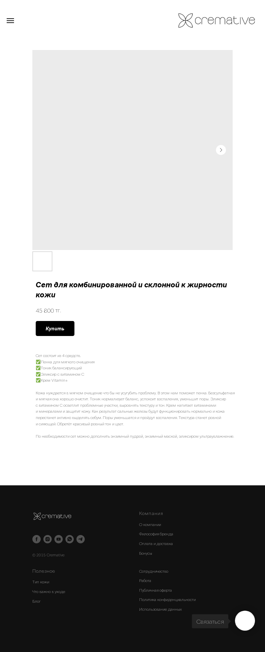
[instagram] (47, 539)
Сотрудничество (153, 571)
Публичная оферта (155, 590)
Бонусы (145, 553)
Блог (36, 601)
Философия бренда (156, 533)
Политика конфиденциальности (167, 599)
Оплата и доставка (156, 543)
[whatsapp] (69, 539)
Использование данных (160, 609)
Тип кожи (40, 581)
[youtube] (58, 539)
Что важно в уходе (48, 591)
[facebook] (36, 539)
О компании (150, 524)
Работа (145, 580)
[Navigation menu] (10, 20)
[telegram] (80, 539)
